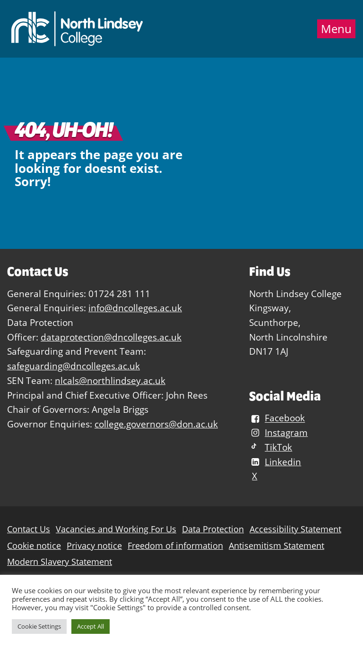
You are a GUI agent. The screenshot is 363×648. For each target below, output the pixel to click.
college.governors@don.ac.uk (156, 424)
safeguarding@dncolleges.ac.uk (73, 366)
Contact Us (28, 529)
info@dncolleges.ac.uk (135, 308)
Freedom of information (175, 545)
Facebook (277, 418)
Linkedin (275, 462)
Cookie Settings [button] (39, 626)
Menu (336, 28)
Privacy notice (94, 545)
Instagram (278, 432)
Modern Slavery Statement (59, 561)
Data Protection (213, 529)
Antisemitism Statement (276, 545)
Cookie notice (34, 545)
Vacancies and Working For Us (116, 529)
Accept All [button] (90, 626)
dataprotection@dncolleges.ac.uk (111, 337)
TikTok (270, 447)
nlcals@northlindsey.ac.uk (110, 380)
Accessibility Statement (295, 529)
